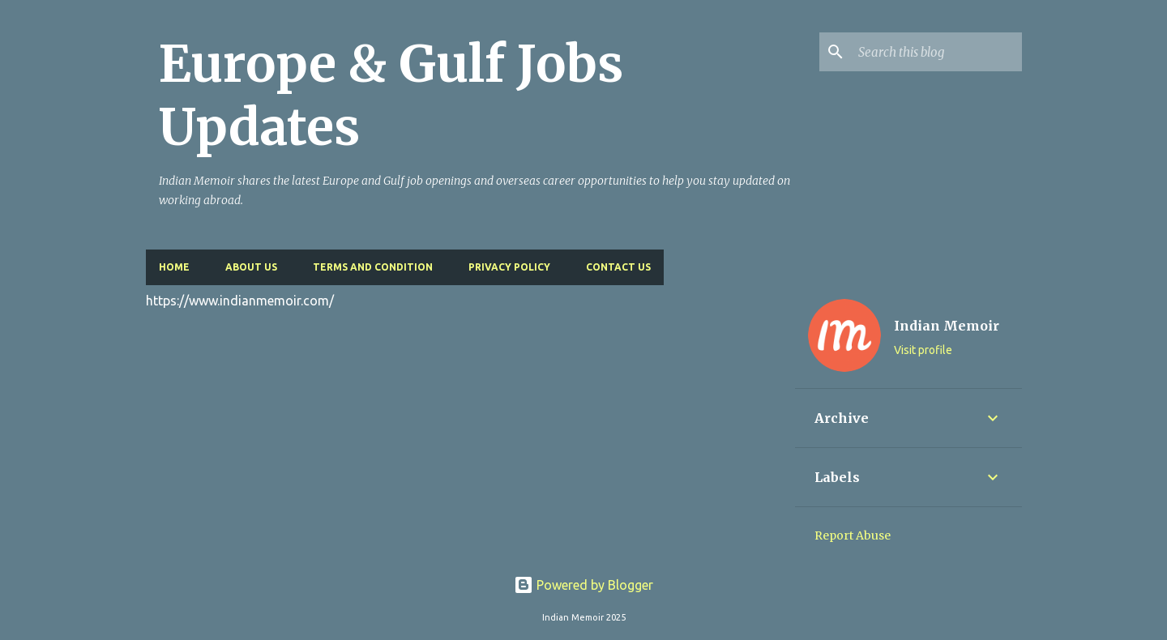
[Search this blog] (937, 51)
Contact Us (618, 267)
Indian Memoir (946, 326)
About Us (251, 267)
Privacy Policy (509, 267)
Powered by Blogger (583, 585)
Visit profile (923, 349)
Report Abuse (852, 535)
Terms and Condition (373, 267)
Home (174, 267)
